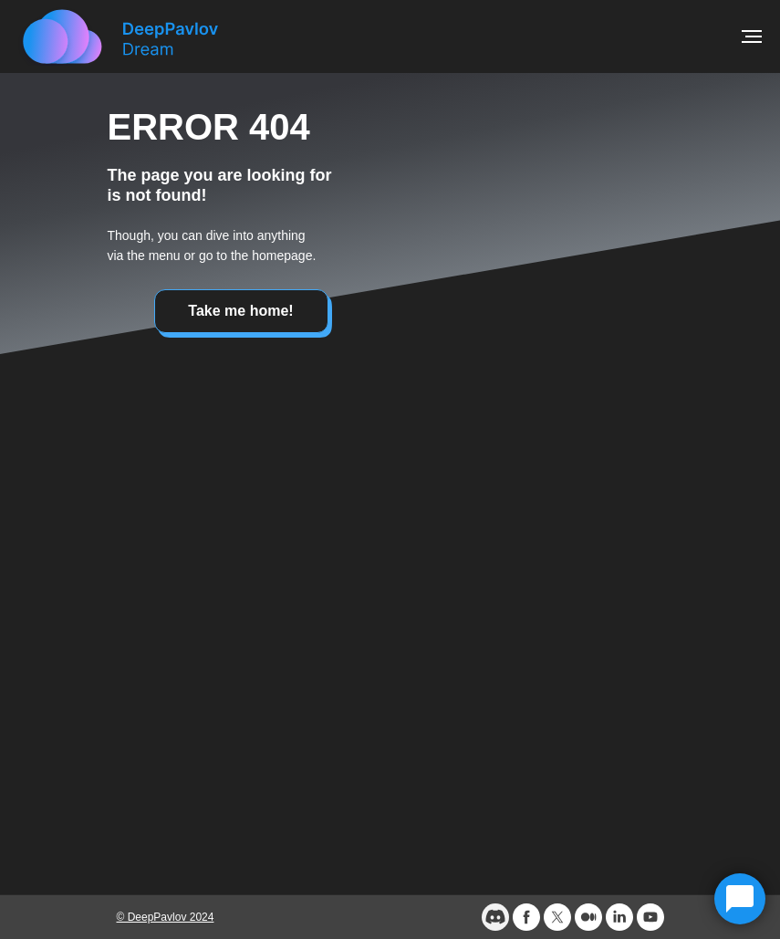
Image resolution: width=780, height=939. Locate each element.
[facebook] (526, 917)
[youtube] (650, 917)
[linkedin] (619, 917)
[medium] (588, 917)
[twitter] (557, 917)
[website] (495, 917)
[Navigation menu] (752, 36)
